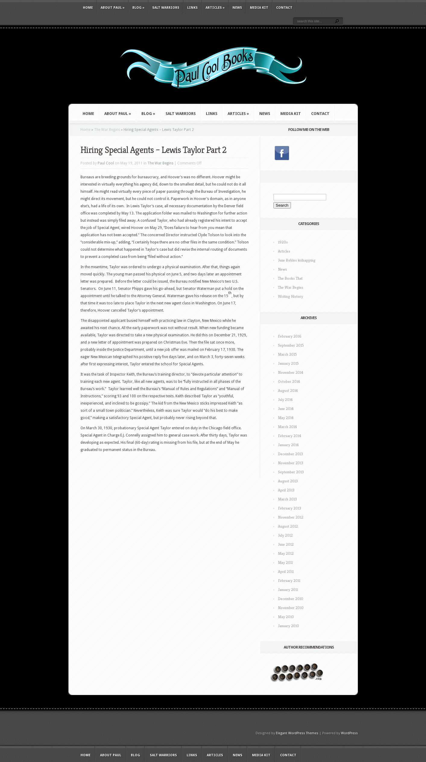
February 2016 (289, 336)
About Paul (113, 8)
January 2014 (288, 444)
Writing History (290, 296)
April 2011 (286, 571)
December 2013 (290, 453)
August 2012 (288, 526)
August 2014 (288, 390)
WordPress (349, 733)
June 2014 (286, 408)
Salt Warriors (165, 8)
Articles (215, 8)
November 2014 (290, 372)
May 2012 (286, 553)
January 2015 (288, 363)
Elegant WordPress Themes (297, 733)
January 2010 (288, 625)
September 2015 (291, 345)
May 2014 (286, 417)
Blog (138, 8)
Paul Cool (106, 163)
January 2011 (288, 589)
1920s (283, 242)
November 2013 (290, 462)
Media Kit (259, 8)
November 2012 (290, 517)
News (237, 8)
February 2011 (289, 580)
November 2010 (291, 607)
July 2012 (285, 535)
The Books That (290, 278)
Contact (284, 8)
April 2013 (286, 490)
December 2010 (290, 598)
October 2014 (289, 381)
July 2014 (285, 399)
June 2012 (286, 544)
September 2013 (291, 472)
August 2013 (288, 481)
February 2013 (289, 508)
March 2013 (287, 499)
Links (192, 8)
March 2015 (287, 354)
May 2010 (286, 616)
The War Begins (107, 130)
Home (88, 8)
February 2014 (289, 435)
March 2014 (287, 426)
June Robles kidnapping (296, 260)
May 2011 (285, 562)
